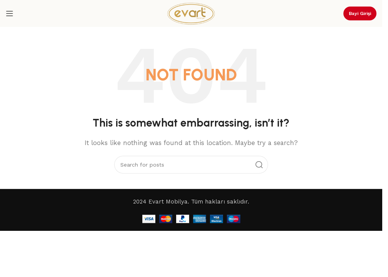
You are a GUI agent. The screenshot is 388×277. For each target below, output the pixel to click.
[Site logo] (191, 13)
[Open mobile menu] (9, 13)
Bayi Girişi (360, 13)
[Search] (191, 165)
